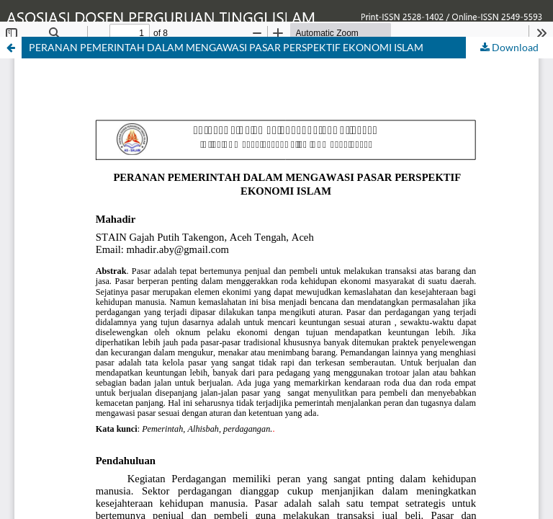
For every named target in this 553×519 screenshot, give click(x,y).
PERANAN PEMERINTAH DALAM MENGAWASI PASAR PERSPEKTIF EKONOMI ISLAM (226, 47)
